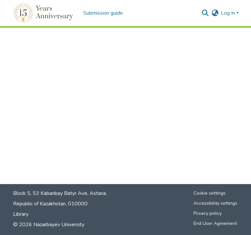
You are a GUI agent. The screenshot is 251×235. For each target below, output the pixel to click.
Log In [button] (228, 13)
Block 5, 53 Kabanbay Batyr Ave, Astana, (60, 193)
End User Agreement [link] (215, 223)
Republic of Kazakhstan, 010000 (50, 203)
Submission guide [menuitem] (103, 13)
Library (20, 214)
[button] (44, 13)
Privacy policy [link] (207, 213)
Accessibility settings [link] (215, 203)
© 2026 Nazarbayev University (48, 224)
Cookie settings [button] (209, 193)
